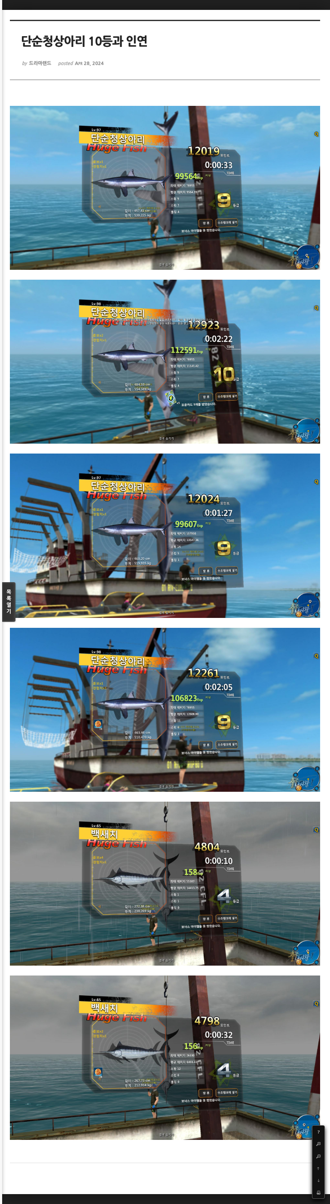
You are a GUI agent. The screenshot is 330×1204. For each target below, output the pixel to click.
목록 (8, 602)
